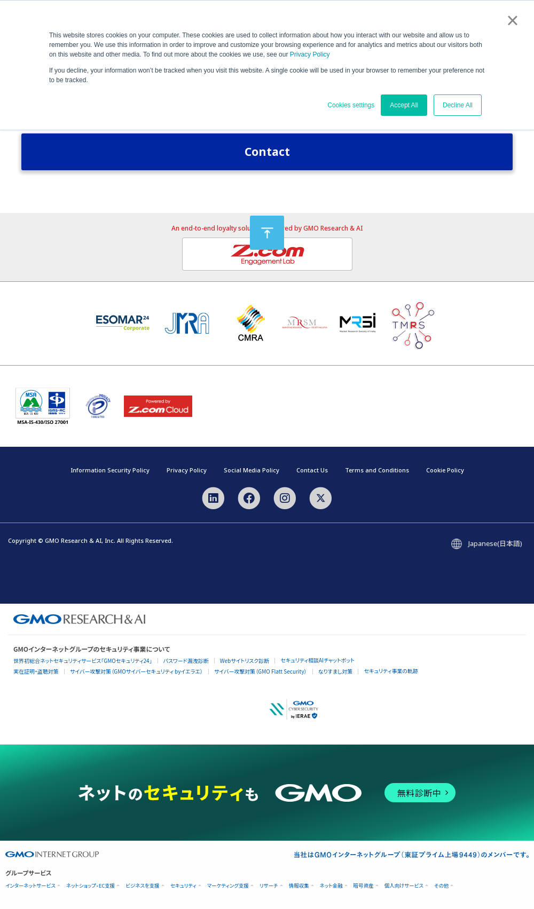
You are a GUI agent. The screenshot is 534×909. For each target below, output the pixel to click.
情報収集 (299, 885)
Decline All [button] (458, 105)
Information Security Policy (110, 470)
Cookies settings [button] (350, 105)
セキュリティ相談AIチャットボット (317, 660)
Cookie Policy (445, 470)
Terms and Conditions (377, 470)
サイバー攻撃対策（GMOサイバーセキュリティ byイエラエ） (136, 671)
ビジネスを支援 (142, 885)
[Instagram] (285, 497)
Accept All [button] (404, 105)
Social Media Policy (251, 470)
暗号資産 (364, 885)
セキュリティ (183, 885)
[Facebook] (249, 497)
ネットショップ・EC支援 (90, 885)
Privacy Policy (310, 54)
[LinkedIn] (213, 497)
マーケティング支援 (228, 885)
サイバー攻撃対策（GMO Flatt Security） (260, 671)
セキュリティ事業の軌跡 (391, 671)
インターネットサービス (30, 885)
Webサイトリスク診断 (245, 661)
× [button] (512, 20)
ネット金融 (331, 885)
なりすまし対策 (335, 671)
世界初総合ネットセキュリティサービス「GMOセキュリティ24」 (82, 661)
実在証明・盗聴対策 (36, 671)
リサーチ (269, 885)
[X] (321, 497)
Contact (267, 151)
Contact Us (312, 470)
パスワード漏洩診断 (186, 661)
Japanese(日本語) (495, 543)
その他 (441, 885)
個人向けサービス (403, 885)
